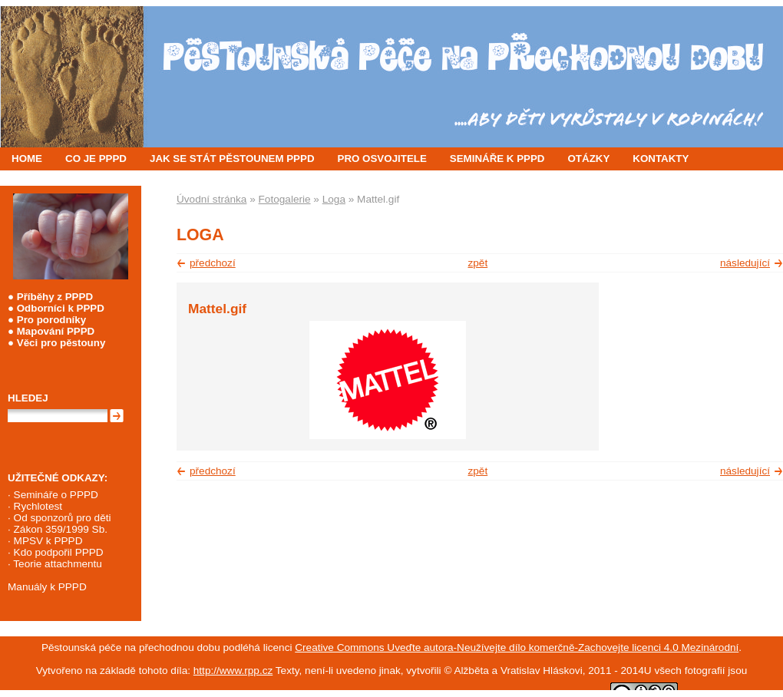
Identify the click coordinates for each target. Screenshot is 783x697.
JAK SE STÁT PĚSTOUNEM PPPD (232, 158)
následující (745, 263)
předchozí (213, 263)
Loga (333, 199)
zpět (478, 263)
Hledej (28, 398)
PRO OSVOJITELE (382, 158)
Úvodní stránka (211, 199)
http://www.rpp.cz (233, 670)
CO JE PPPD (96, 158)
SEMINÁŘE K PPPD (497, 158)
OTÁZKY (589, 158)
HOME (27, 158)
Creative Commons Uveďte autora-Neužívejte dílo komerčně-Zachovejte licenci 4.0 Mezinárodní (516, 647)
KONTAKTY (661, 158)
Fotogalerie (285, 199)
